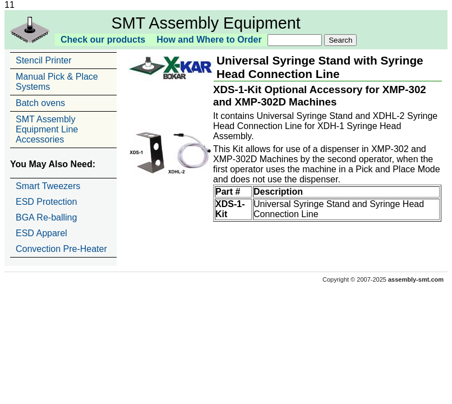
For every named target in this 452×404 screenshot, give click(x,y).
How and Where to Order (209, 39)
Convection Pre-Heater (61, 249)
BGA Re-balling (46, 217)
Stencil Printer (44, 60)
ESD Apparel (41, 233)
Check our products (103, 39)
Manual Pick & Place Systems (57, 81)
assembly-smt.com (416, 279)
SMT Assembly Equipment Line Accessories (47, 129)
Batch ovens (40, 103)
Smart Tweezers (48, 186)
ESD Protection (46, 201)
